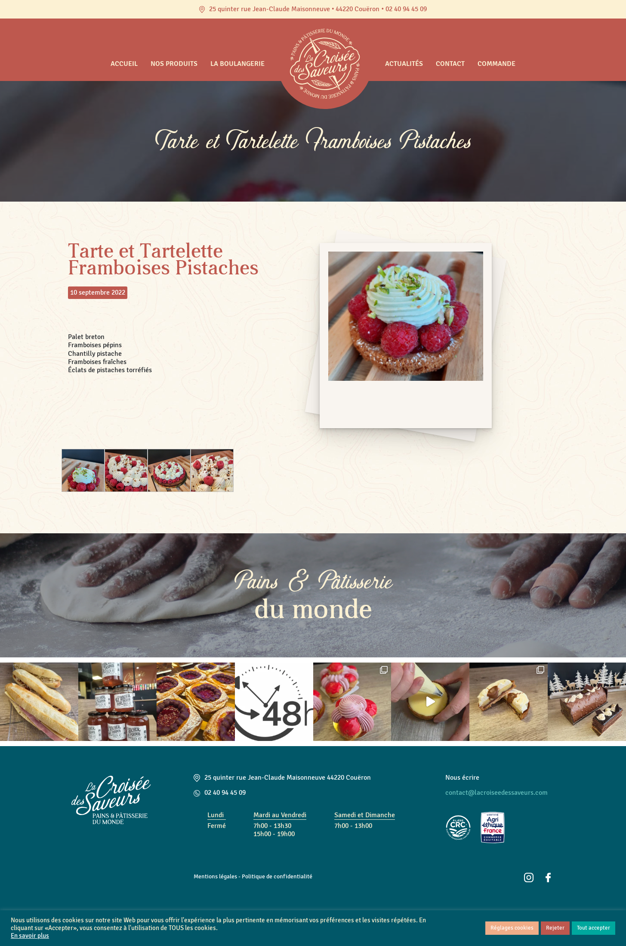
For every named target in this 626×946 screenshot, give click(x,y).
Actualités (404, 63)
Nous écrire (462, 777)
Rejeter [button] (555, 927)
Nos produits (174, 63)
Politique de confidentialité (277, 876)
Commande (496, 63)
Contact (450, 63)
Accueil (124, 63)
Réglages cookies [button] (511, 927)
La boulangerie (237, 63)
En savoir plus (30, 936)
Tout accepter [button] (593, 927)
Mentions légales (215, 876)
